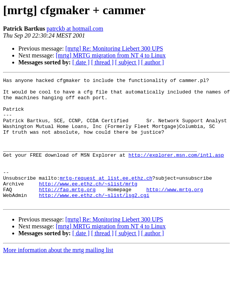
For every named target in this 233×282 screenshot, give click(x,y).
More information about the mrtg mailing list (58, 275)
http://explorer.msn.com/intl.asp (176, 170)
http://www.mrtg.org (174, 212)
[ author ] (152, 62)
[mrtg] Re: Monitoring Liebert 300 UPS (114, 48)
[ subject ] (127, 62)
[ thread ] (102, 62)
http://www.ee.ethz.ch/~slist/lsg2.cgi (94, 219)
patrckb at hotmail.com (75, 28)
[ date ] (81, 62)
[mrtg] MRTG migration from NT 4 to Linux (111, 55)
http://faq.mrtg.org (67, 212)
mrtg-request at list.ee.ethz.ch (106, 198)
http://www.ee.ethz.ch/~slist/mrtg (88, 205)
